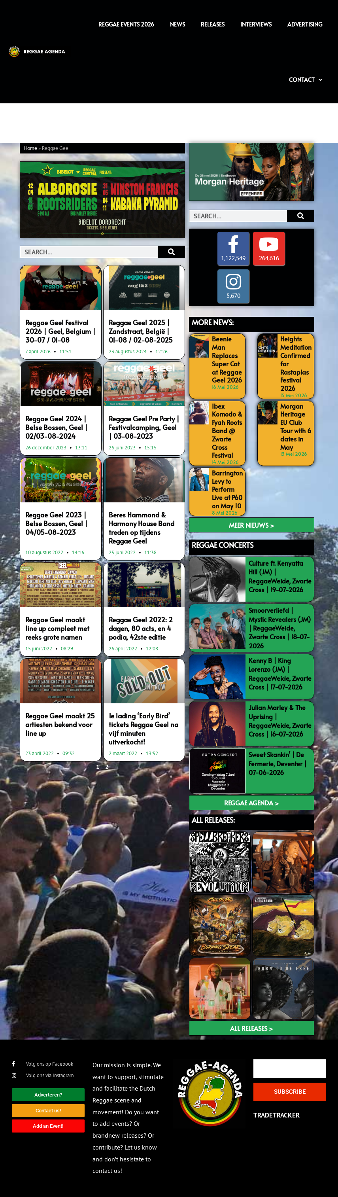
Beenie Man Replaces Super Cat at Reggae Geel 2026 (227, 359)
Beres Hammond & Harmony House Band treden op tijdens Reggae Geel (141, 527)
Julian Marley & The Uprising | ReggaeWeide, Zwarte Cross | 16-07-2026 (280, 720)
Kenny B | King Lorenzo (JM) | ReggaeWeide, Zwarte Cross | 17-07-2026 (280, 673)
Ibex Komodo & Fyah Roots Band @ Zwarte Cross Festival (227, 431)
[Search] (171, 252)
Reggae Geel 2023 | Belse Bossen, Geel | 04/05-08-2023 (56, 523)
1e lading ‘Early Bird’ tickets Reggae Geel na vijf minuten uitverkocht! (143, 728)
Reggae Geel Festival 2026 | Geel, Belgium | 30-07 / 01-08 (60, 331)
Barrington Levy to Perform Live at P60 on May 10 (227, 489)
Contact (305, 80)
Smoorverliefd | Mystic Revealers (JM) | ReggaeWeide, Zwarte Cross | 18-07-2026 (280, 628)
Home (30, 148)
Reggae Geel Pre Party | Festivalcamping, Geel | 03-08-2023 (144, 427)
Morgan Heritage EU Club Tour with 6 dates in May (295, 426)
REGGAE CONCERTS (222, 545)
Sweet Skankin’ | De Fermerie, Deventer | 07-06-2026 (278, 763)
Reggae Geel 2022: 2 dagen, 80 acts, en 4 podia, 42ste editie (141, 628)
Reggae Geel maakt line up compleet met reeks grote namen (57, 628)
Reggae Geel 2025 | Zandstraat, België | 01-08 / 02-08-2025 (141, 331)
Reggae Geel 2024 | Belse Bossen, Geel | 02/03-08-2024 (56, 427)
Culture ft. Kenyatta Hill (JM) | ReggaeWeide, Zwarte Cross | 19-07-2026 (280, 576)
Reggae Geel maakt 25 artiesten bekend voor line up (60, 724)
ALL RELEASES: (213, 820)
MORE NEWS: (213, 322)
